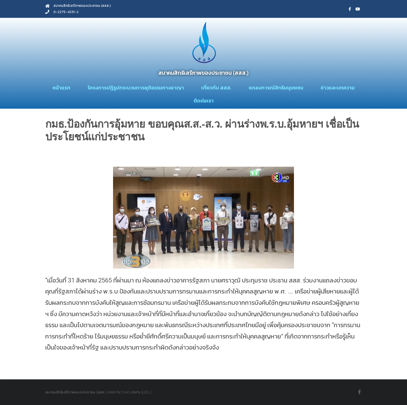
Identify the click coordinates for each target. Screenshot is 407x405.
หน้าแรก (61, 87)
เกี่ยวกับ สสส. (216, 87)
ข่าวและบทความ (338, 87)
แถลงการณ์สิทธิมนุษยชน (276, 87)
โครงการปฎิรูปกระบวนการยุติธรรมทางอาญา (136, 87)
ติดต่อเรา (204, 100)
